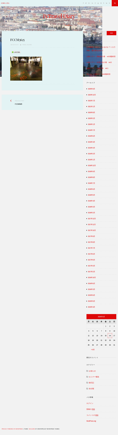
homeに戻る (5, 3)
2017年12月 (92, 218)
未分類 (91, 388)
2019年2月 (91, 153)
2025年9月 (91, 89)
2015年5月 (91, 301)
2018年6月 (91, 189)
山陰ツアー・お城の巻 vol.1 (97, 68)
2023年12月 (92, 95)
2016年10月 (92, 277)
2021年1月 (91, 106)
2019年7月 (91, 130)
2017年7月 (91, 248)
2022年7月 (91, 100)
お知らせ (92, 371)
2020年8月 (91, 112)
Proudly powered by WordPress (12, 429)
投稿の (90, 409)
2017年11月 (92, 224)
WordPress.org (91, 421)
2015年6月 (91, 295)
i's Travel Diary (59, 15)
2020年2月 (91, 118)
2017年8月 (91, 242)
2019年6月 (91, 136)
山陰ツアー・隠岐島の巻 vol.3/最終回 (100, 56)
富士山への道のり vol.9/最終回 (98, 74)
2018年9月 (91, 171)
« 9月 (93, 349)
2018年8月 (91, 177)
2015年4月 (91, 307)
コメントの (92, 415)
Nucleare (32, 429)
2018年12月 (92, 165)
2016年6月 (91, 283)
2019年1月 (91, 159)
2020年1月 (91, 124)
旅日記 (91, 382)
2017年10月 (92, 230)
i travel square (27, 44)
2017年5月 (91, 260)
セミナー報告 (94, 377)
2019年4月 (91, 142)
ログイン (89, 403)
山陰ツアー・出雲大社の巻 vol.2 (99, 62)
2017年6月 (91, 254)
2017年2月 (91, 271)
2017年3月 (91, 266)
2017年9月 (91, 236)
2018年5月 (91, 195)
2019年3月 (91, 148)
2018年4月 (91, 201)
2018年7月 (91, 183)
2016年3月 (91, 289)
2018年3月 (91, 207)
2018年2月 (91, 212)
